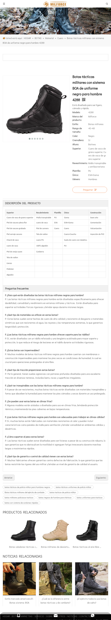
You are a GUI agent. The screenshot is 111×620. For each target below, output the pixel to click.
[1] (55, 21)
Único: (75, 174)
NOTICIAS (72, 582)
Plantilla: (76, 170)
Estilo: (75, 124)
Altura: (75, 144)
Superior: (76, 148)
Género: (76, 179)
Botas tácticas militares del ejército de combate (24, 492)
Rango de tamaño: (77, 130)
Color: (75, 135)
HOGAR (6, 582)
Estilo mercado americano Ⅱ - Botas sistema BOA (19, 567)
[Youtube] (100, 609)
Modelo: (76, 112)
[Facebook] (83, 609)
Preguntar (90, 189)
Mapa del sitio (94, 596)
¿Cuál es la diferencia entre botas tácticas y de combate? (55, 567)
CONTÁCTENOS (87, 582)
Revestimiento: (79, 163)
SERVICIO (39, 582)
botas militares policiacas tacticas (19, 497)
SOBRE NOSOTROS (55, 582)
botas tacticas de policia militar (63, 492)
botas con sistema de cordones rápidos (21, 502)
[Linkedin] (88, 609)
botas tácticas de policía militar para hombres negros (28, 487)
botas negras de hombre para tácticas (55, 497)
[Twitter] (94, 609)
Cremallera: (78, 140)
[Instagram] (105, 609)
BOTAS (15, 582)
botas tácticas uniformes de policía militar (74, 487)
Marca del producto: (77, 118)
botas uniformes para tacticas (89, 497)
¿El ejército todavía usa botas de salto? (91, 567)
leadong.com (82, 596)
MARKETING (27, 582)
